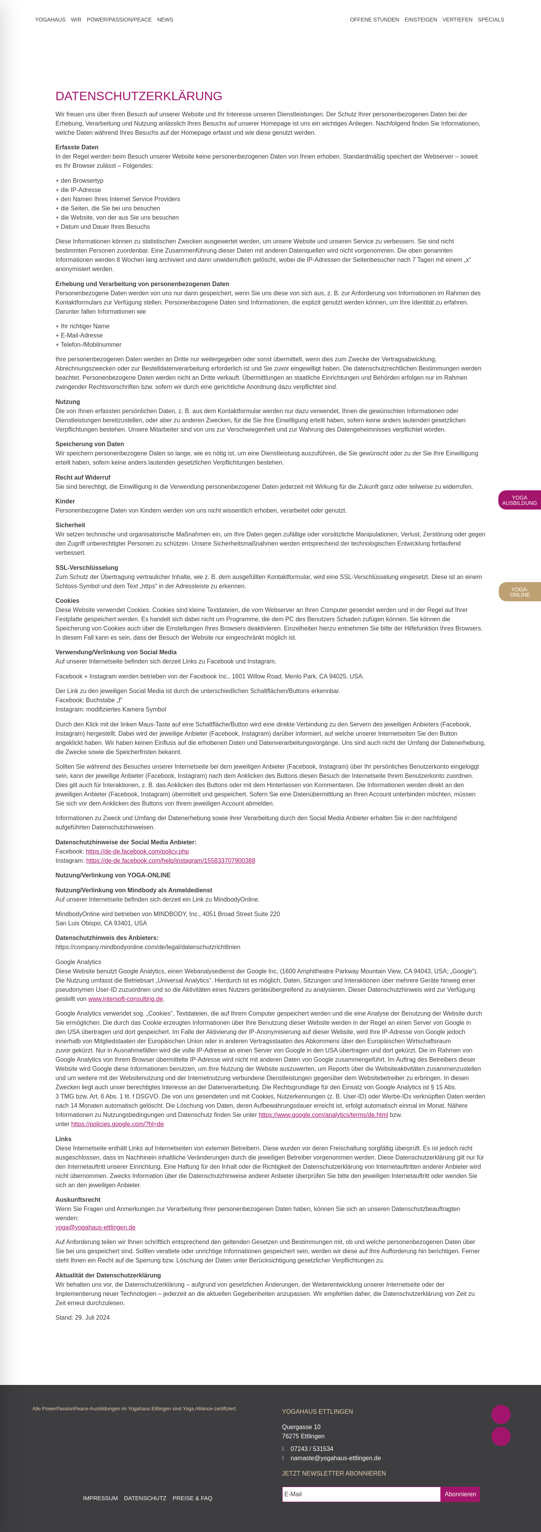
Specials (491, 20)
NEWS (165, 20)
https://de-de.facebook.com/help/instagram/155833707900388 (170, 860)
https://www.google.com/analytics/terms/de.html (323, 1115)
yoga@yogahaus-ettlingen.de (96, 1227)
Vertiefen (458, 20)
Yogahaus (50, 20)
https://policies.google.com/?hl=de (117, 1124)
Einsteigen (421, 20)
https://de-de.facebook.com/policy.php (137, 851)
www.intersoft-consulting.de (125, 999)
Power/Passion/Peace (119, 20)
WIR (76, 20)
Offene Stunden (374, 20)
